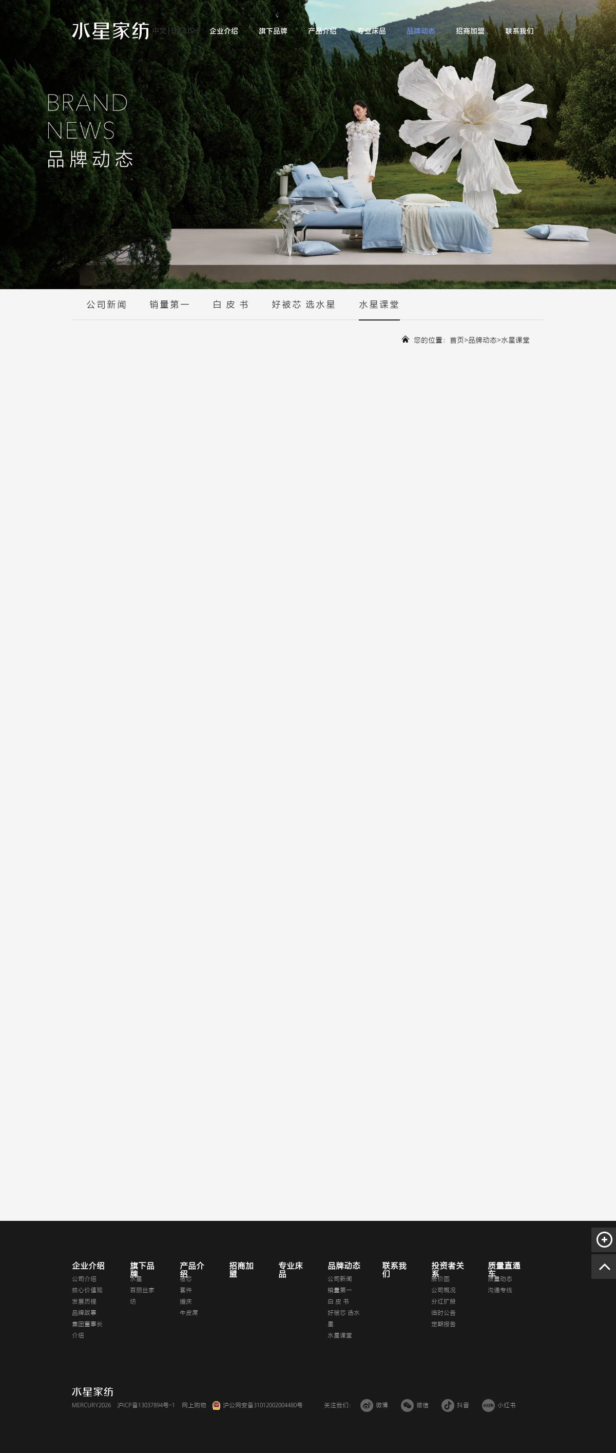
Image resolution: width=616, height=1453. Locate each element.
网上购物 (194, 1405)
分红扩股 (443, 1301)
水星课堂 (379, 309)
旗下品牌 (273, 31)
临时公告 (443, 1312)
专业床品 (371, 31)
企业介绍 (223, 31)
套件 (186, 1290)
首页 (457, 340)
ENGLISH (183, 31)
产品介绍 (322, 31)
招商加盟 (470, 31)
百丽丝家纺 (142, 1296)
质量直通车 (504, 1270)
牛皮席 (189, 1312)
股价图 (440, 1278)
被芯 (186, 1278)
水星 (136, 1278)
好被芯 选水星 (304, 309)
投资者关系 (447, 1270)
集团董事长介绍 (87, 1329)
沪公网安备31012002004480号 (263, 1405)
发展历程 (84, 1301)
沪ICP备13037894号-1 (146, 1405)
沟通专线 (500, 1290)
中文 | (160, 31)
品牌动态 (421, 31)
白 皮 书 (231, 309)
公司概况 (443, 1290)
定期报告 (443, 1324)
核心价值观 (87, 1290)
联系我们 (519, 31)
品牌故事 (84, 1312)
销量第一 (169, 309)
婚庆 (186, 1301)
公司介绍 (84, 1278)
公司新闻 (106, 309)
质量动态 (500, 1278)
